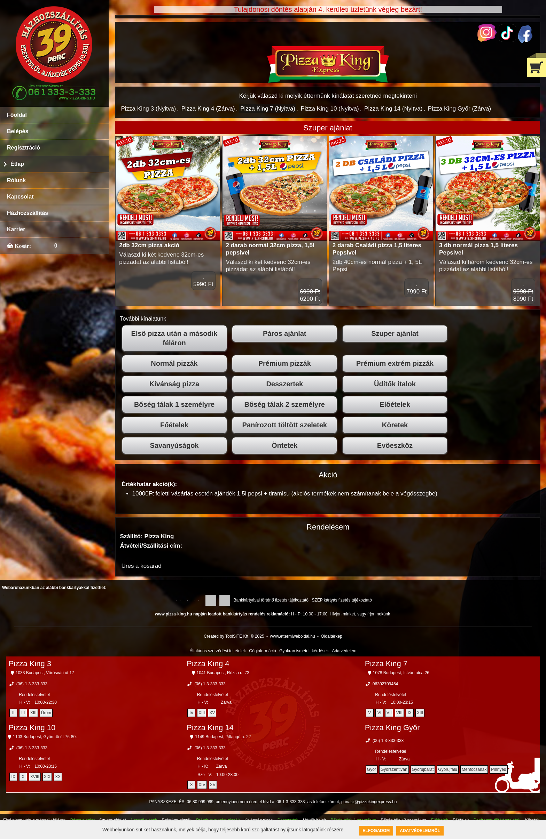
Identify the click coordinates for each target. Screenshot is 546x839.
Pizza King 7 (386, 663)
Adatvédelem (344, 650)
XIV (201, 784)
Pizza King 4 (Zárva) (208, 108)
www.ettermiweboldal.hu (292, 636)
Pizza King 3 (30, 663)
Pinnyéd (498, 769)
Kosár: (22, 246)
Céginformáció (262, 650)
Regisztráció (23, 148)
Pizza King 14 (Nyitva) (393, 108)
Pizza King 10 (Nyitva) (330, 108)
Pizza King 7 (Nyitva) (267, 108)
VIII (399, 712)
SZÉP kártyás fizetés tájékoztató (342, 600)
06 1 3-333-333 (290, 801)
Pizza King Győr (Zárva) (459, 108)
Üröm (46, 712)
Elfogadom (376, 830)
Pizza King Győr (392, 727)
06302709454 (385, 683)
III (23, 712)
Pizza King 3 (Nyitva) (148, 108)
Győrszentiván (394, 769)
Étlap (17, 164)
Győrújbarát (423, 769)
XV (212, 712)
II (13, 712)
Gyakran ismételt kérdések (304, 650)
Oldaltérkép (331, 636)
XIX (47, 776)
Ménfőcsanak (474, 769)
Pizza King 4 (208, 663)
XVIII (34, 776)
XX (58, 776)
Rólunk (16, 180)
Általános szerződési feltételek (218, 650)
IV (191, 712)
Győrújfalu (447, 769)
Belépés (17, 131)
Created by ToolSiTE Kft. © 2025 (234, 636)
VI (379, 712)
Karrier (16, 229)
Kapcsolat (20, 197)
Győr (371, 769)
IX (410, 712)
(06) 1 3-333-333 (31, 683)
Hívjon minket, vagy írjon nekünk (360, 614)
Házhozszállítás (27, 213)
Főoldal (17, 115)
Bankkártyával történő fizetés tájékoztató (271, 600)
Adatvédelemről (420, 830)
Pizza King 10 (32, 727)
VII (389, 712)
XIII (33, 712)
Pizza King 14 (210, 727)
